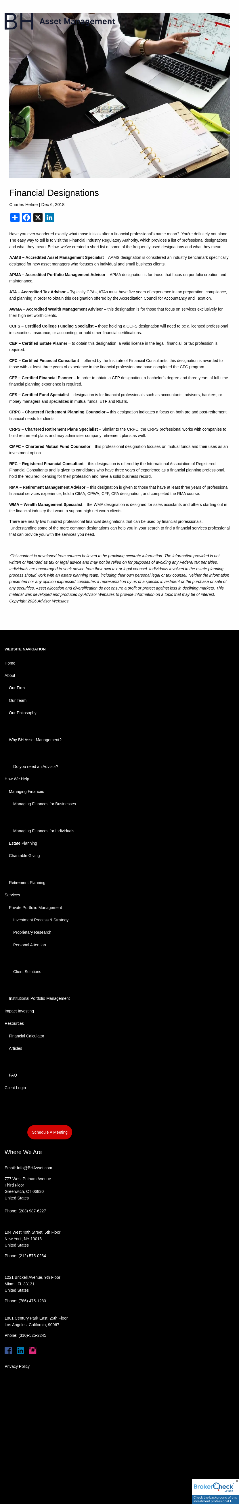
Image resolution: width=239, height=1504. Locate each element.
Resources (14, 1023)
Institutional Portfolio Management (39, 998)
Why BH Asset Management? (35, 739)
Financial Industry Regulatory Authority (103, 240)
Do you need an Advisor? (35, 766)
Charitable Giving (24, 855)
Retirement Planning (27, 882)
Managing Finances (26, 791)
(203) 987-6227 (32, 1211)
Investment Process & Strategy (40, 920)
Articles (15, 1048)
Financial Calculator (26, 1036)
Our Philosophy (23, 712)
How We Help (17, 779)
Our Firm (17, 687)
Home (10, 663)
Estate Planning (23, 843)
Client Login (15, 1087)
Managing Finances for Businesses (44, 804)
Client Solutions (27, 971)
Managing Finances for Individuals (43, 831)
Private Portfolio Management (35, 907)
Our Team (17, 700)
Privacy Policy (17, 1366)
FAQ (13, 1075)
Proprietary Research (32, 932)
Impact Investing (19, 1011)
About (10, 675)
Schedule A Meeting (50, 1132)
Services (12, 895)
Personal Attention (29, 945)
